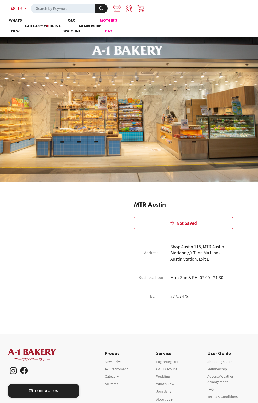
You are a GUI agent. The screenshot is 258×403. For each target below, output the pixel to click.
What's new (27, 22)
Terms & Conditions (222, 388)
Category (68, 22)
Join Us (162, 382)
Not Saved (183, 210)
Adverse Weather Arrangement (220, 370)
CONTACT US (43, 382)
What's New (165, 375)
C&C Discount (149, 22)
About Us (163, 390)
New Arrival (113, 353)
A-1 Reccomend (117, 360)
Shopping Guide (219, 353)
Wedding (109, 22)
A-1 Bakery (38, 346)
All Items (111, 375)
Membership (190, 22)
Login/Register (167, 353)
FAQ (210, 380)
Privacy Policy (218, 395)
